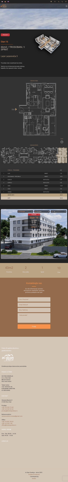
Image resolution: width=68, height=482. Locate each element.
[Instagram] (55, 1)
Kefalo (34, 478)
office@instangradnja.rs (9, 425)
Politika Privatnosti (34, 474)
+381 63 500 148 (7, 423)
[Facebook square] (51, 1)
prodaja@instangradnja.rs (9, 411)
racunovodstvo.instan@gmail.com (12, 416)
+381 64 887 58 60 (7, 421)
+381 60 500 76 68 (7, 407)
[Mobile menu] (66, 6)
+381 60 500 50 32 (7, 409)
